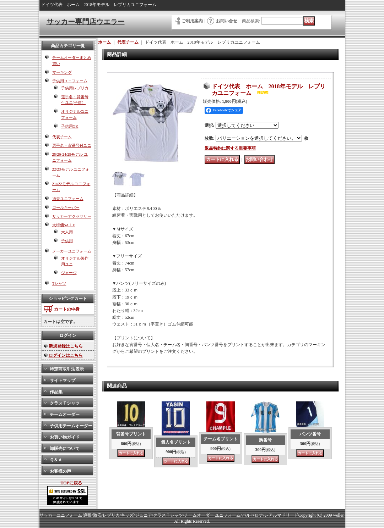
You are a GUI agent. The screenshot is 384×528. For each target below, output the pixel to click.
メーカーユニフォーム (71, 251)
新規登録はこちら (66, 346)
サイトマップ (62, 380)
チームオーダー (65, 414)
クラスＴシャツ (65, 403)
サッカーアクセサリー (71, 216)
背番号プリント (131, 434)
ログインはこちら (66, 355)
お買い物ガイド (65, 437)
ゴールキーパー (66, 207)
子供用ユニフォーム (69, 81)
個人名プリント (176, 442)
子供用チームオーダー (71, 425)
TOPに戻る (71, 482)
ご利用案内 (192, 20)
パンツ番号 (310, 434)
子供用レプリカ (74, 88)
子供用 (67, 241)
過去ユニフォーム (67, 198)
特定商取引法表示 (67, 369)
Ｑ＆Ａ (56, 459)
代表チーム (62, 137)
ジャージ (69, 273)
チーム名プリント (221, 439)
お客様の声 (60, 471)
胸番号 (265, 440)
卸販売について (65, 448)
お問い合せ (226, 20)
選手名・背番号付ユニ (71, 145)
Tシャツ (59, 283)
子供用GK (70, 126)
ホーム (104, 42)
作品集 (56, 391)
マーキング (62, 72)
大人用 (67, 232)
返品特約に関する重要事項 (230, 148)
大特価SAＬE (63, 225)
